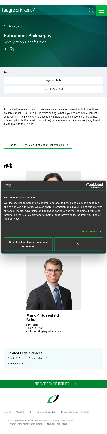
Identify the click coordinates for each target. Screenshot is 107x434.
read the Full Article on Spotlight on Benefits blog (38, 145)
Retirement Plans (18, 363)
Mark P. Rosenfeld (53, 89)
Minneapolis (32, 324)
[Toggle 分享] (12, 49)
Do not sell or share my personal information (28, 243)
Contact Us (7, 412)
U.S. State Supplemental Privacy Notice (43, 412)
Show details (89, 231)
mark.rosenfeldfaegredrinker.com (44, 331)
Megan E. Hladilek (53, 80)
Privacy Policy (20, 412)
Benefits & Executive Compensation (27, 358)
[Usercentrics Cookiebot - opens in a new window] (88, 185)
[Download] (5, 49)
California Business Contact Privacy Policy (75, 412)
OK (79, 243)
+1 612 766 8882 (34, 328)
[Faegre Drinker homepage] (18, 10)
